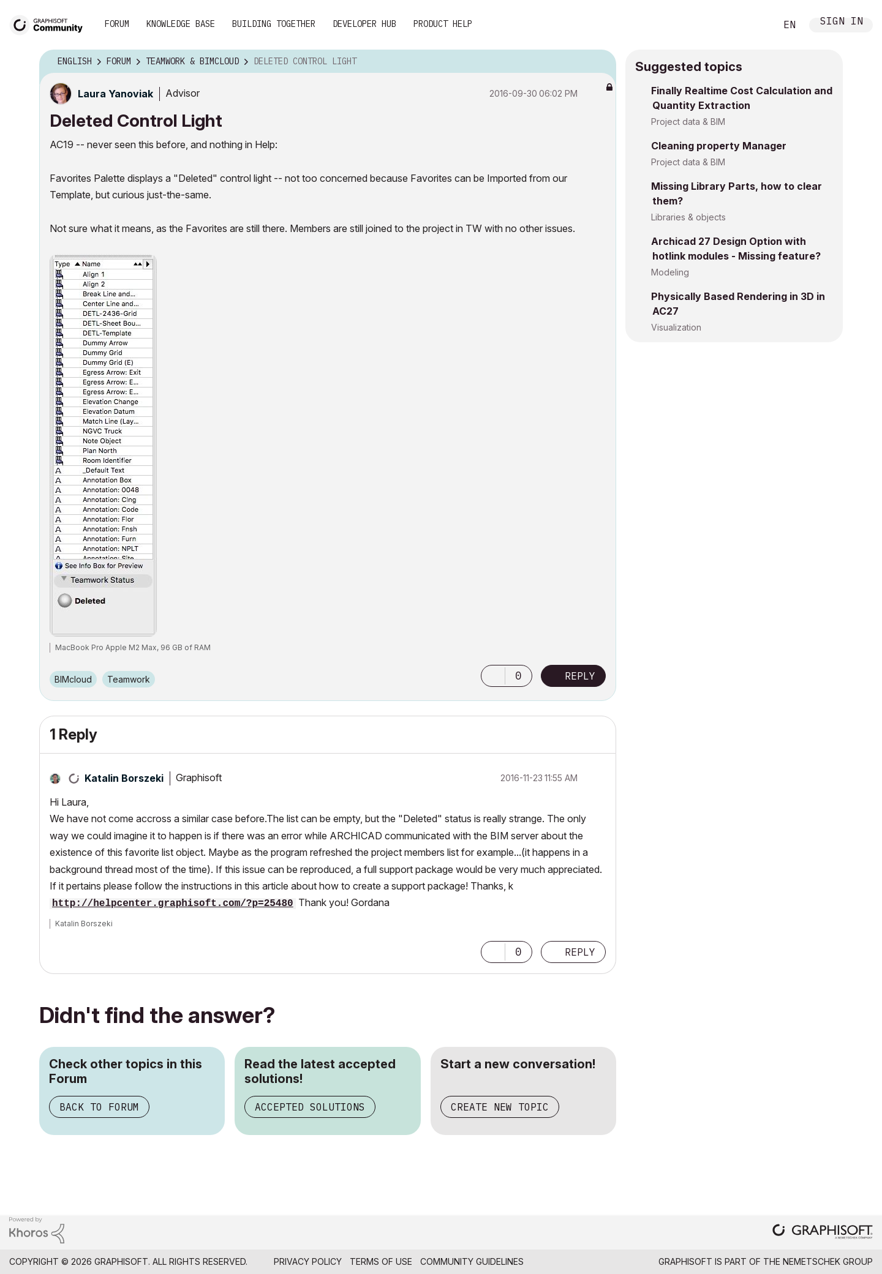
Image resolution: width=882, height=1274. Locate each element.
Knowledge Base (180, 23)
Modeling (670, 272)
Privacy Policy (308, 1261)
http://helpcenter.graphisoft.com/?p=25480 (172, 903)
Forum (117, 23)
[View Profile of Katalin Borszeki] (124, 778)
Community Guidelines (472, 1261)
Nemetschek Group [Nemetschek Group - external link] (828, 1261)
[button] (493, 675)
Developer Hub (364, 23)
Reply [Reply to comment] (580, 952)
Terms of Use (381, 1261)
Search (752, 25)
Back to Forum (99, 1107)
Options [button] (599, 62)
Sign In (841, 22)
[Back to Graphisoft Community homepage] (50, 23)
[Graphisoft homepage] (822, 1233)
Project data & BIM (688, 121)
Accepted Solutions (310, 1107)
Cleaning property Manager (718, 146)
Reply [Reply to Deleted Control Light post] (580, 676)
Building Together (273, 23)
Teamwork (128, 679)
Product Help (442, 23)
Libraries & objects (688, 217)
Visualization (676, 327)
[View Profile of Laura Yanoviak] (115, 94)
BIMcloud (73, 679)
